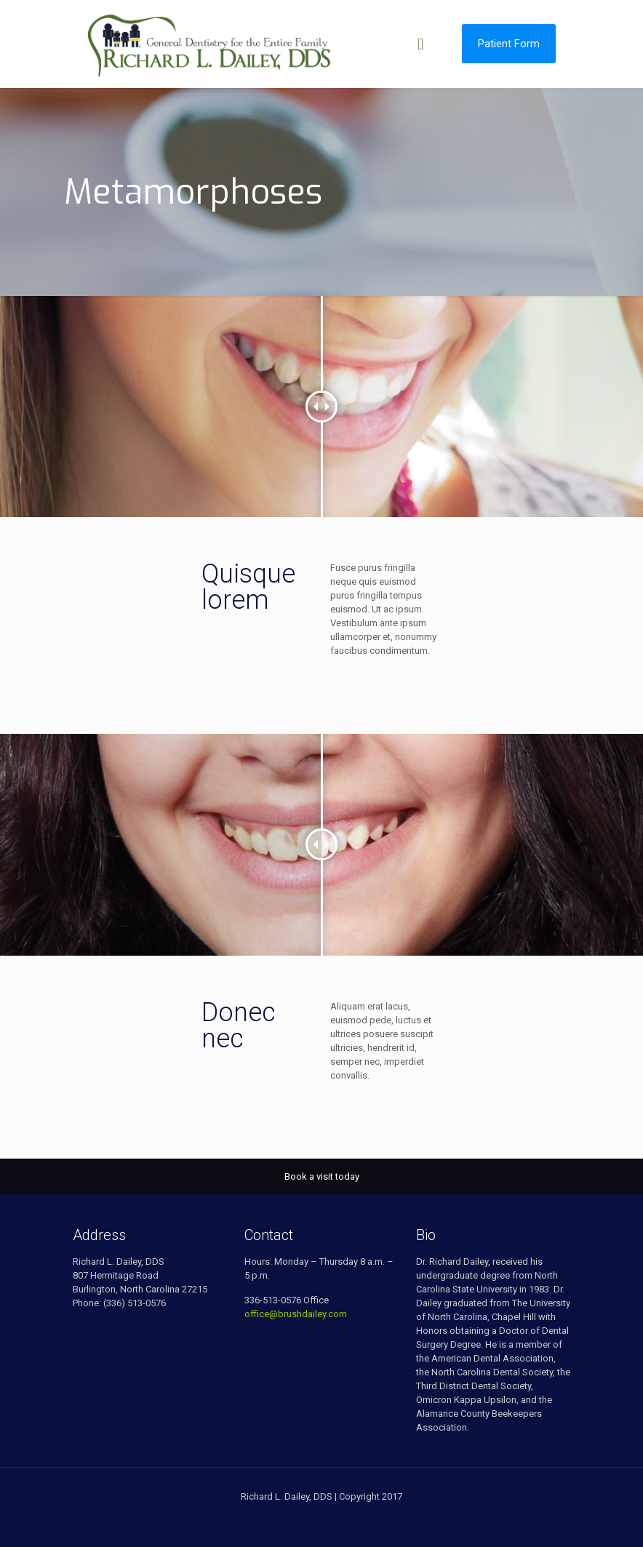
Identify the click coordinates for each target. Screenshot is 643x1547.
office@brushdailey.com (295, 1313)
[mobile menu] (420, 43)
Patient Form (509, 43)
